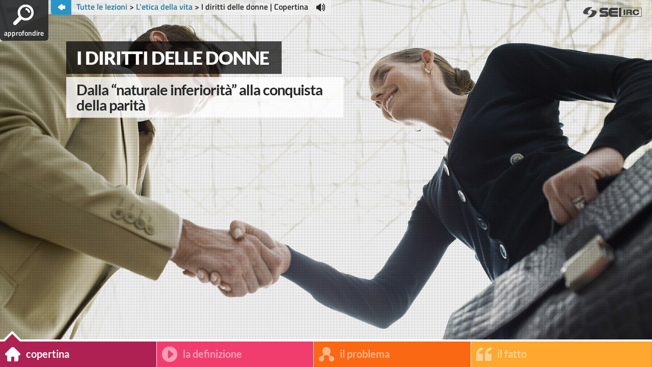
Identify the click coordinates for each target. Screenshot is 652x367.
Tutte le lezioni (102, 7)
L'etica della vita (164, 7)
